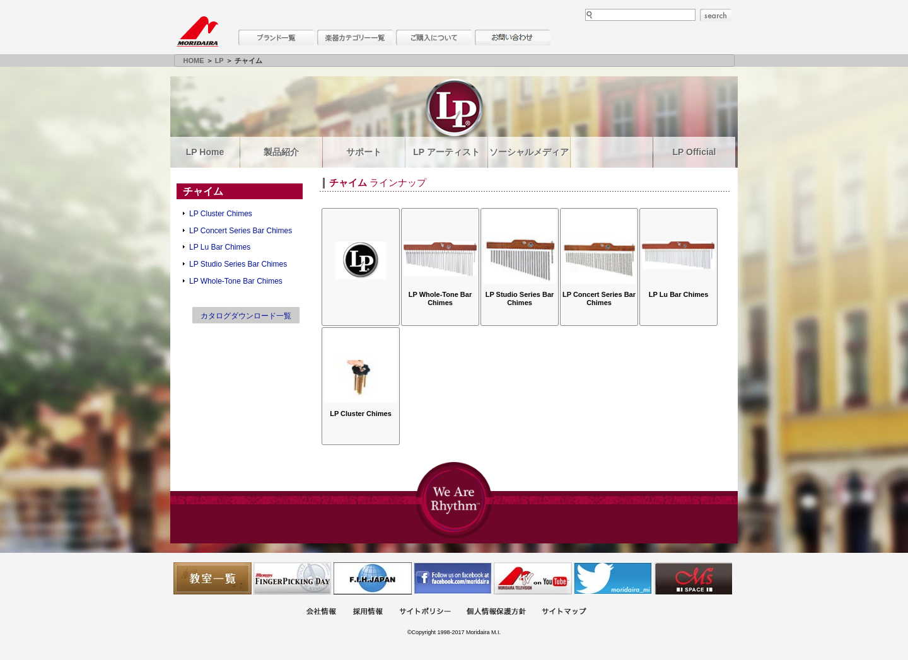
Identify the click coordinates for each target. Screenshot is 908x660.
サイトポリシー (425, 612)
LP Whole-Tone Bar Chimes (235, 281)
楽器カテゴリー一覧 (355, 37)
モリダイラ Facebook (453, 578)
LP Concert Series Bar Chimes (240, 230)
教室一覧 (212, 578)
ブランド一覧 (276, 37)
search (715, 15)
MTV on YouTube (533, 578)
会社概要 (321, 612)
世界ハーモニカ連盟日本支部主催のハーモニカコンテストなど (373, 578)
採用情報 (368, 612)
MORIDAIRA (197, 31)
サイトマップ (563, 612)
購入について (434, 37)
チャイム (203, 191)
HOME (193, 60)
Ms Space (693, 578)
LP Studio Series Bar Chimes (238, 264)
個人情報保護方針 (496, 612)
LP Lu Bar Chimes (219, 247)
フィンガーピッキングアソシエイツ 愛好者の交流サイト (292, 578)
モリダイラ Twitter (613, 578)
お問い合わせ (512, 37)
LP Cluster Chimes (220, 213)
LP (219, 60)
